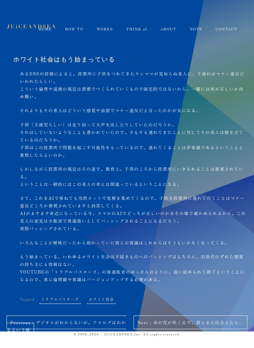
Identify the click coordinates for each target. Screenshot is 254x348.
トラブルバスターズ (60, 299)
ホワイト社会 (101, 299)
